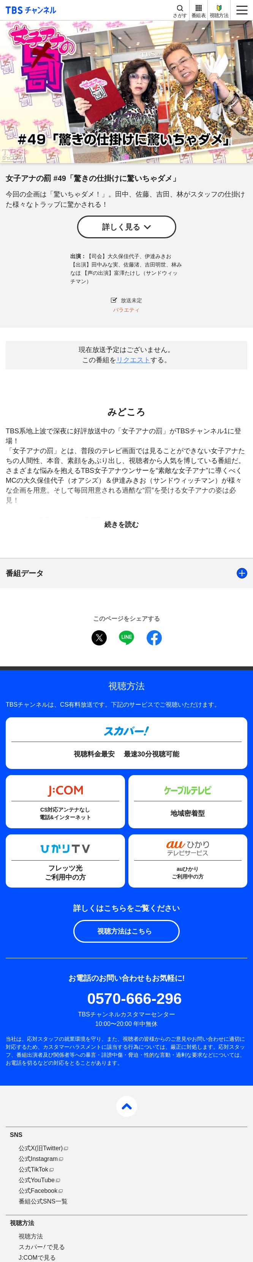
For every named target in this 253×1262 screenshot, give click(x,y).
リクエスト (133, 360)
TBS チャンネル (30, 10)
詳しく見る (121, 227)
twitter (99, 637)
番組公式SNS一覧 (43, 1201)
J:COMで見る (37, 1257)
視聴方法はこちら (124, 931)
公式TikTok (33, 1169)
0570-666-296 (134, 998)
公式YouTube (37, 1180)
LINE (126, 637)
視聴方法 (219, 15)
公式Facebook (38, 1190)
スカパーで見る (42, 1247)
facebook (154, 637)
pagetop (126, 1106)
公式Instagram (38, 1159)
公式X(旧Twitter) (41, 1148)
